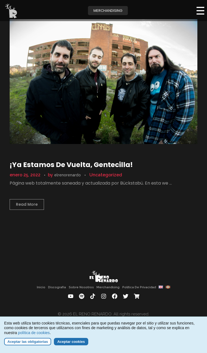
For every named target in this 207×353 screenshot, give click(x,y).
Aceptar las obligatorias (27, 345)
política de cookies (34, 336)
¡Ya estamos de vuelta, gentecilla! (71, 165)
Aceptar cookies (71, 345)
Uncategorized (105, 174)
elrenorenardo (68, 175)
